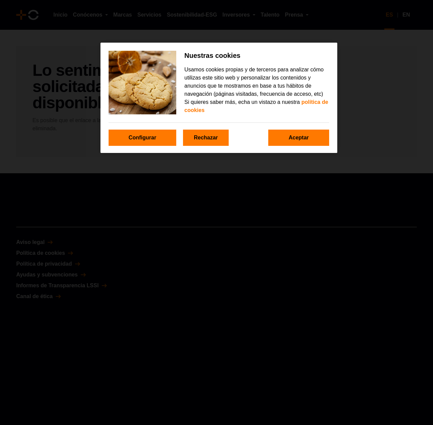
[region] (218, 98)
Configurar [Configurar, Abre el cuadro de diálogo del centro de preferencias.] (142, 137)
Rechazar (206, 137)
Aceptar (299, 137)
